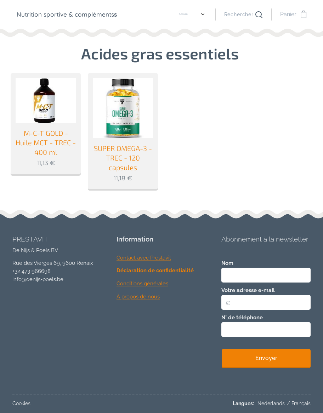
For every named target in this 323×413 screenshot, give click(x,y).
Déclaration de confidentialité (155, 271)
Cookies (21, 403)
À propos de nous (138, 296)
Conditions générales (142, 283)
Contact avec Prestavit (144, 258)
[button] (243, 14)
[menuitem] (145, 14)
